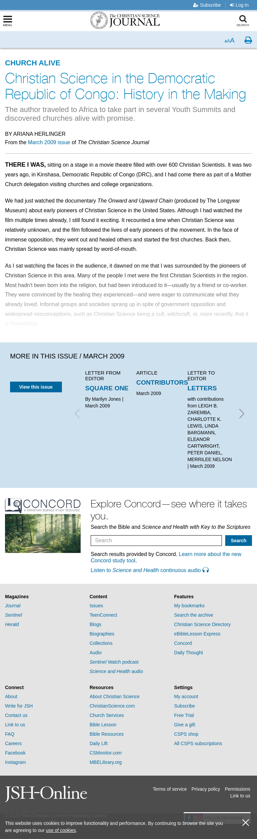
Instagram (15, 762)
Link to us (15, 724)
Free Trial (184, 715)
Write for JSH (19, 706)
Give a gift (184, 724)
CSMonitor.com (106, 753)
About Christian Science (115, 696)
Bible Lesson (103, 724)
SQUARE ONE (106, 388)
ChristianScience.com (112, 706)
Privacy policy (205, 789)
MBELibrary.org (106, 762)
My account (186, 696)
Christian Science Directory (202, 624)
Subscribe (207, 5)
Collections (101, 643)
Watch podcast (114, 662)
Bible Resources (107, 734)
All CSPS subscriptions (198, 743)
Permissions (237, 789)
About (11, 696)
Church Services (107, 715)
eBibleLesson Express (197, 633)
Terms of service (170, 789)
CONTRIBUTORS (162, 382)
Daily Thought (188, 652)
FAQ (9, 734)
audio (116, 671)
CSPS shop (186, 734)
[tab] (44, 597)
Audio (96, 652)
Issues (96, 605)
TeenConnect (103, 615)
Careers (13, 743)
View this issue (36, 387)
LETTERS (202, 388)
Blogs (95, 624)
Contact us (16, 715)
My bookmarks (189, 605)
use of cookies (61, 830)
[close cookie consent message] (246, 823)
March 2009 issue (49, 142)
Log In (239, 5)
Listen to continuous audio (149, 570)
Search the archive (193, 615)
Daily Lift (99, 743)
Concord (183, 643)
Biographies (102, 633)
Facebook (15, 753)
